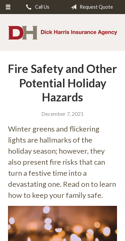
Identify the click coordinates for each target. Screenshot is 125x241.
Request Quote (90, 7)
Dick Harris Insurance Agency (62, 32)
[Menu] (8, 7)
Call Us (36, 7)
